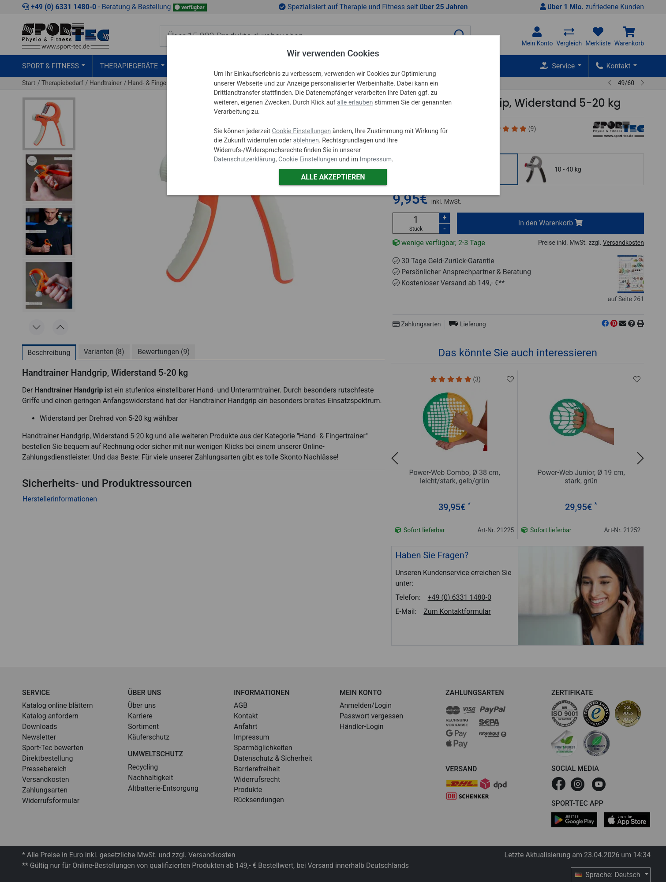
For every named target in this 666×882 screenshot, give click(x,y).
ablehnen (306, 140)
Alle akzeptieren (333, 177)
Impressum (376, 159)
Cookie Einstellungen (301, 131)
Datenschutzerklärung (245, 159)
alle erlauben (355, 102)
